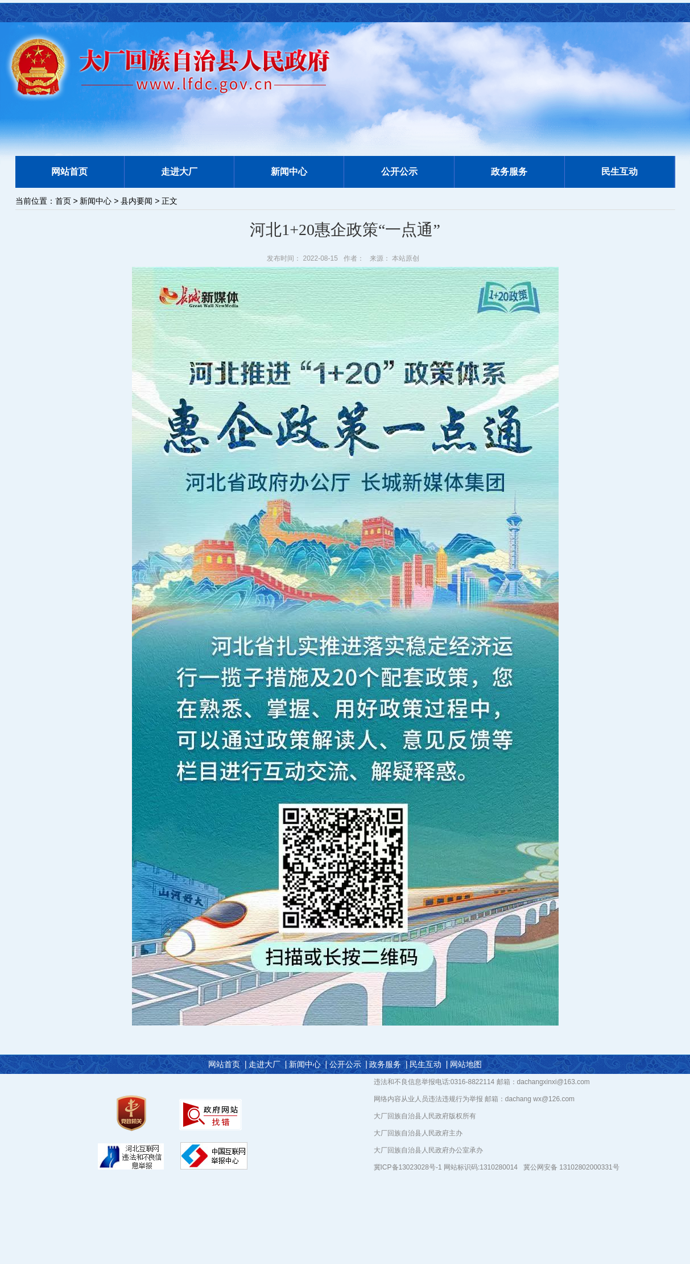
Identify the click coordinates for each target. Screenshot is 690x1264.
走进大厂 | (268, 1064)
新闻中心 (95, 200)
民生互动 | (429, 1064)
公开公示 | (348, 1064)
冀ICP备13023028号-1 (409, 1167)
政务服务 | (388, 1064)
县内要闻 (136, 200)
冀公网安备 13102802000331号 (571, 1167)
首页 (63, 200)
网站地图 (466, 1064)
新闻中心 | (308, 1064)
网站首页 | (227, 1064)
